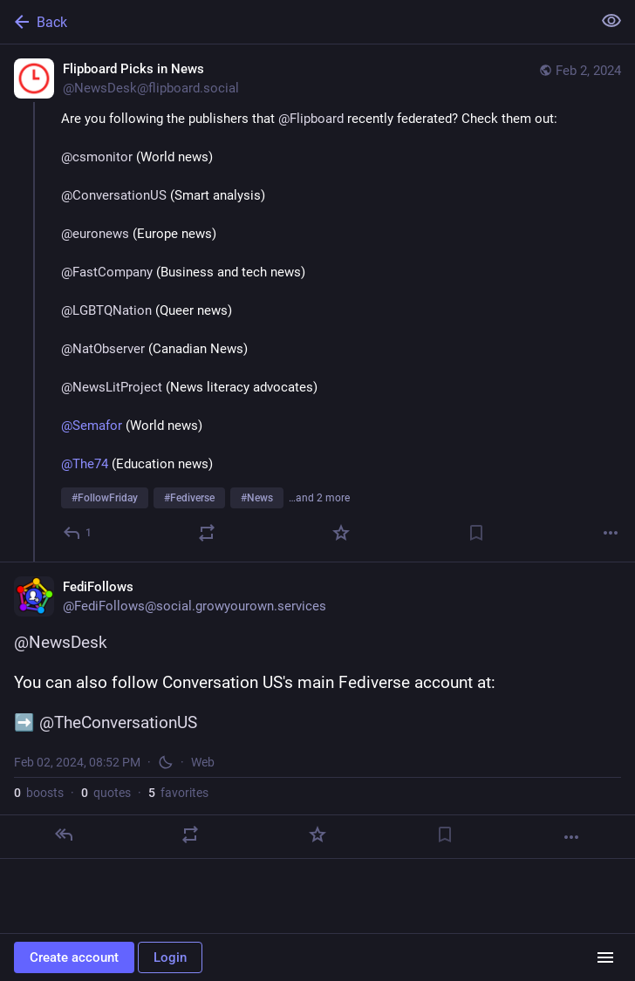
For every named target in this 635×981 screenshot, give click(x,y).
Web (203, 762)
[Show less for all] (611, 21)
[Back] (294, 22)
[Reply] (78, 532)
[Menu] (605, 957)
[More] (610, 532)
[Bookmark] (476, 532)
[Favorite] (341, 532)
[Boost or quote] (206, 532)
